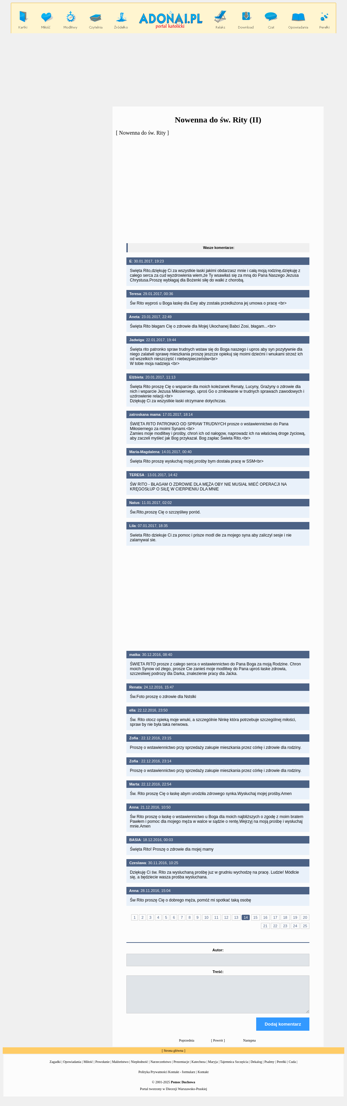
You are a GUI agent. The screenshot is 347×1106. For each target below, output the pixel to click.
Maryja (213, 1068)
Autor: (218, 950)
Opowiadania (72, 1068)
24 (295, 926)
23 (285, 926)
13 (236, 917)
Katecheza (198, 1068)
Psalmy (269, 1068)
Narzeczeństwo (160, 1068)
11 (216, 917)
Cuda (292, 1068)
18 (285, 917)
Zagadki (55, 1068)
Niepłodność (139, 1068)
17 (275, 917)
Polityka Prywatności (153, 1078)
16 (265, 917)
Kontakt (203, 1078)
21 (265, 926)
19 (295, 917)
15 (255, 917)
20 (305, 917)
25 (305, 926)
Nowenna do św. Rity (142, 133)
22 (275, 926)
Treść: (217, 972)
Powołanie (102, 1068)
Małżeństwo (120, 1068)
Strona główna (173, 1057)
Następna (249, 1046)
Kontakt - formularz (181, 1078)
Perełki (281, 1068)
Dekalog (256, 1068)
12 (226, 917)
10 (206, 917)
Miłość (88, 1068)
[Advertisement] (173, 69)
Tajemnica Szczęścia (234, 1068)
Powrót (218, 1046)
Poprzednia (186, 1046)
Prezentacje (181, 1068)
